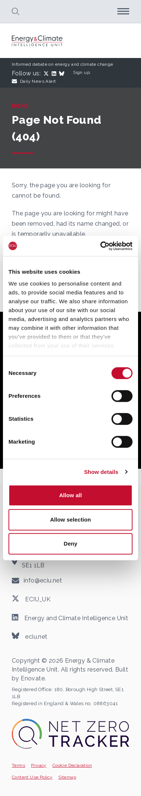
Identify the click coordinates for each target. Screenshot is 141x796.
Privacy (39, 765)
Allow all (70, 495)
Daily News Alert (34, 81)
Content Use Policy (32, 777)
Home (20, 106)
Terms (18, 765)
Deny (70, 543)
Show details (101, 472)
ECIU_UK (31, 599)
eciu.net (30, 636)
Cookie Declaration (72, 765)
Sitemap (67, 777)
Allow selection (70, 519)
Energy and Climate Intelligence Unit (70, 618)
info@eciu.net (43, 580)
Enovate (33, 678)
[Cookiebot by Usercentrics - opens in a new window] (101, 246)
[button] (15, 11)
